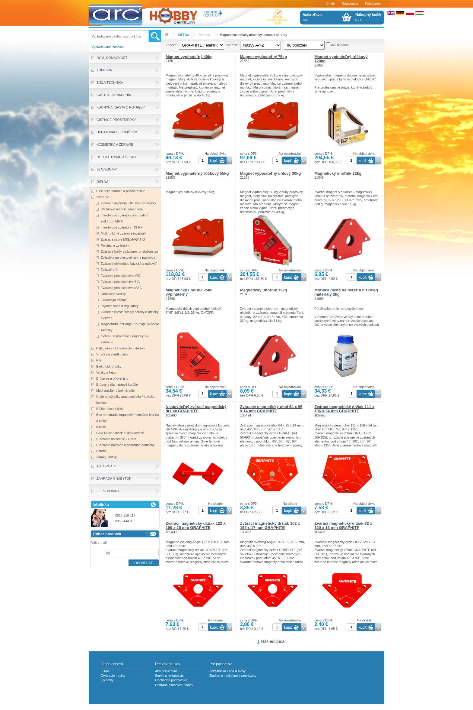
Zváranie (204, 35)
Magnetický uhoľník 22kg (337, 173)
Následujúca (273, 641)
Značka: (171, 45)
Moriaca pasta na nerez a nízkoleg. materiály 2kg (346, 292)
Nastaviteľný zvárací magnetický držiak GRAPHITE (196, 408)
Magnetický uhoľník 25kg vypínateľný (189, 292)
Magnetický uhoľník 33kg (263, 290)
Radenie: (232, 45)
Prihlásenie (373, 3)
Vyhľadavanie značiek (108, 47)
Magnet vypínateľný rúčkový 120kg (340, 58)
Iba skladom (340, 45)
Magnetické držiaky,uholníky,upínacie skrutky (253, 35)
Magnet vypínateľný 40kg (189, 56)
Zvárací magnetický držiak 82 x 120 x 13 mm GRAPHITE (343, 525)
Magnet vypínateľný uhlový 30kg (270, 173)
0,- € (368, 17)
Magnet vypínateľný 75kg (263, 56)
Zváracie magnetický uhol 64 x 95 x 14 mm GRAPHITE (271, 408)
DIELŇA (183, 35)
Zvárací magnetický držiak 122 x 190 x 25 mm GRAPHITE (196, 525)
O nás (330, 3)
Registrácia (350, 3)
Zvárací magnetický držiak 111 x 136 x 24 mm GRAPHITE (344, 408)
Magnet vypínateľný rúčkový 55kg (197, 173)
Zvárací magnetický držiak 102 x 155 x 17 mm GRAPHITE (270, 525)
